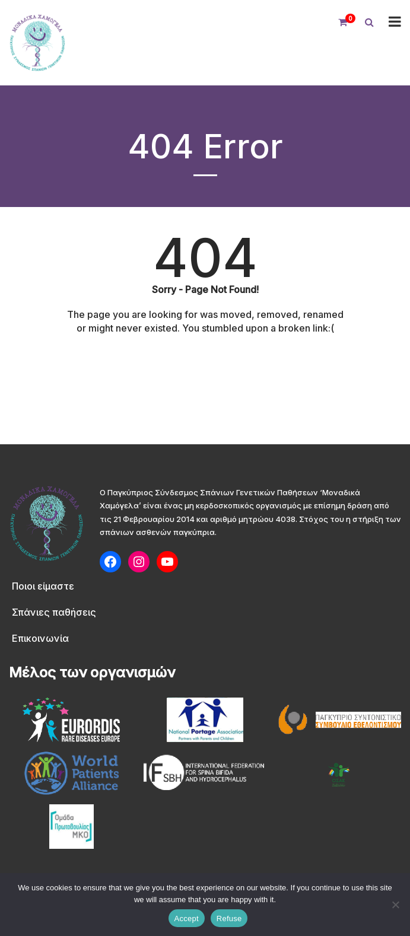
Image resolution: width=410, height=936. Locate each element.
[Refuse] (395, 904)
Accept (186, 918)
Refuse (229, 918)
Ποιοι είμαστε (43, 586)
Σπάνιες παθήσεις (54, 612)
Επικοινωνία (40, 638)
